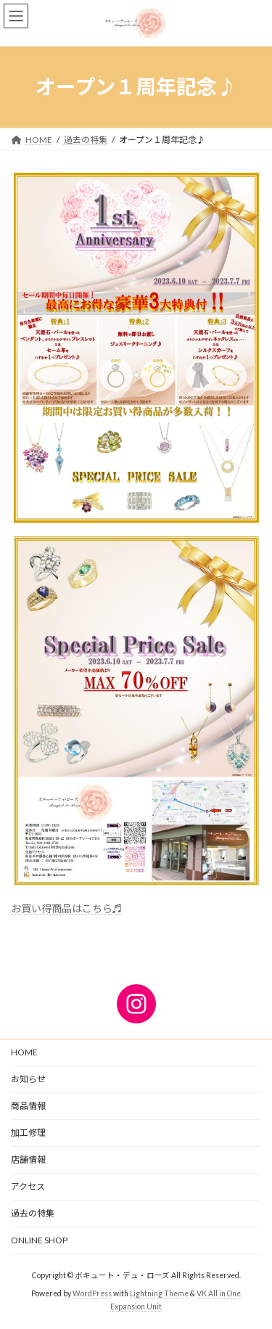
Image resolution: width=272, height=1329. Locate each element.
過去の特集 (32, 1213)
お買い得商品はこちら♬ (67, 908)
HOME (24, 1052)
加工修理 (28, 1132)
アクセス (28, 1186)
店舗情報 (28, 1159)
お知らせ (28, 1079)
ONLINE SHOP (39, 1240)
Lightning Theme (159, 1293)
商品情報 (28, 1105)
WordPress (92, 1293)
